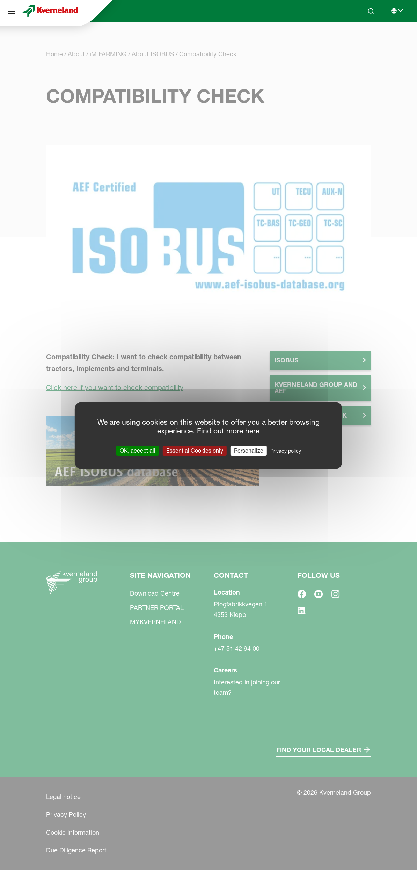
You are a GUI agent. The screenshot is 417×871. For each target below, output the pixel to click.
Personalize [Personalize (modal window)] (248, 450)
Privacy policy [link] (285, 451)
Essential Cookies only (194, 450)
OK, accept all (137, 450)
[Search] (371, 11)
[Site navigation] (11, 11)
